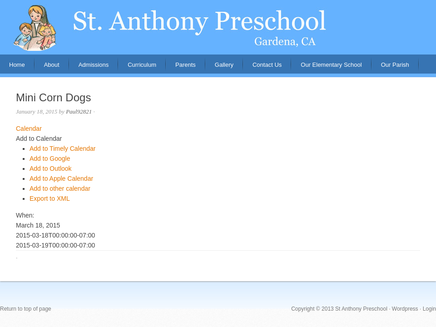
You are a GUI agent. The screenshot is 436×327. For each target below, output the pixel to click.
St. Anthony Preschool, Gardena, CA (218, 27)
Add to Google (50, 158)
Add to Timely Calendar (63, 148)
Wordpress (405, 309)
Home (17, 64)
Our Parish (395, 64)
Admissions (89, 67)
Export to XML (50, 198)
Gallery (224, 64)
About (47, 67)
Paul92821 (79, 111)
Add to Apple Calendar (61, 178)
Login (429, 309)
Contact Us (267, 64)
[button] (39, 138)
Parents (181, 67)
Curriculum (142, 64)
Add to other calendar (60, 188)
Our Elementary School (331, 64)
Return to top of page (25, 309)
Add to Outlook (51, 168)
